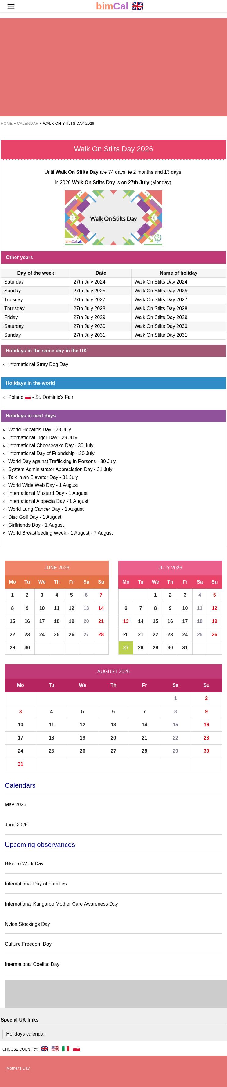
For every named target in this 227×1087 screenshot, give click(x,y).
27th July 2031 (89, 335)
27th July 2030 (89, 326)
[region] (98, 67)
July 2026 (170, 567)
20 (86, 621)
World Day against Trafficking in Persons (52, 461)
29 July (69, 437)
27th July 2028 (89, 308)
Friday (11, 317)
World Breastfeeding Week (37, 533)
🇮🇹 (66, 1048)
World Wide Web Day (31, 485)
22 (12, 634)
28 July (63, 429)
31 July (105, 469)
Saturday (14, 281)
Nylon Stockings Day (27, 924)
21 (101, 621)
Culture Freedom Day (28, 944)
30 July (86, 445)
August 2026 (113, 671)
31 (185, 647)
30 (27, 647)
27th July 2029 (89, 317)
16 (27, 621)
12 (71, 608)
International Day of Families (36, 883)
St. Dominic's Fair (54, 397)
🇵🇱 (76, 1048)
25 (56, 634)
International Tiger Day (32, 437)
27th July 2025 (89, 290)
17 (42, 621)
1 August (68, 485)
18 (56, 621)
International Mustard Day (36, 493)
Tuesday (13, 299)
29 (12, 647)
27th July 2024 (89, 281)
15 (12, 621)
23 (27, 634)
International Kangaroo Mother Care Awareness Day (61, 904)
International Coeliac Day (32, 964)
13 (86, 608)
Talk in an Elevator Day (33, 477)
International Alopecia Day (36, 501)
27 (86, 634)
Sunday (12, 290)
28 (101, 634)
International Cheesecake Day (41, 445)
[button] (11, 6)
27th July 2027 (89, 299)
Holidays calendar (25, 1034)
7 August (103, 533)
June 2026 (56, 567)
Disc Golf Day (23, 517)
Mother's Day (18, 1068)
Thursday (14, 308)
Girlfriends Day (24, 525)
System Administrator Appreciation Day (50, 469)
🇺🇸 (55, 1048)
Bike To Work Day (24, 863)
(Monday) (149, 182)
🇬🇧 (119, 6)
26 (71, 634)
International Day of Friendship (41, 453)
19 (71, 621)
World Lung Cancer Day (34, 509)
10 (42, 608)
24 (42, 634)
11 (56, 608)
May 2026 (15, 804)
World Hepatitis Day (29, 429)
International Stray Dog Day (38, 364)
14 (101, 608)
